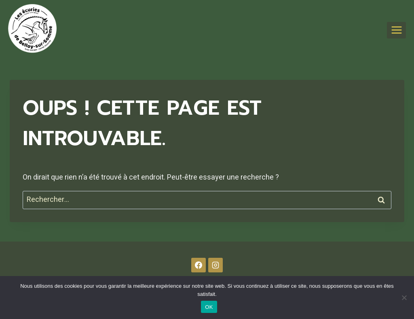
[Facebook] (198, 265)
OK (209, 307)
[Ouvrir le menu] (396, 30)
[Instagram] (215, 265)
